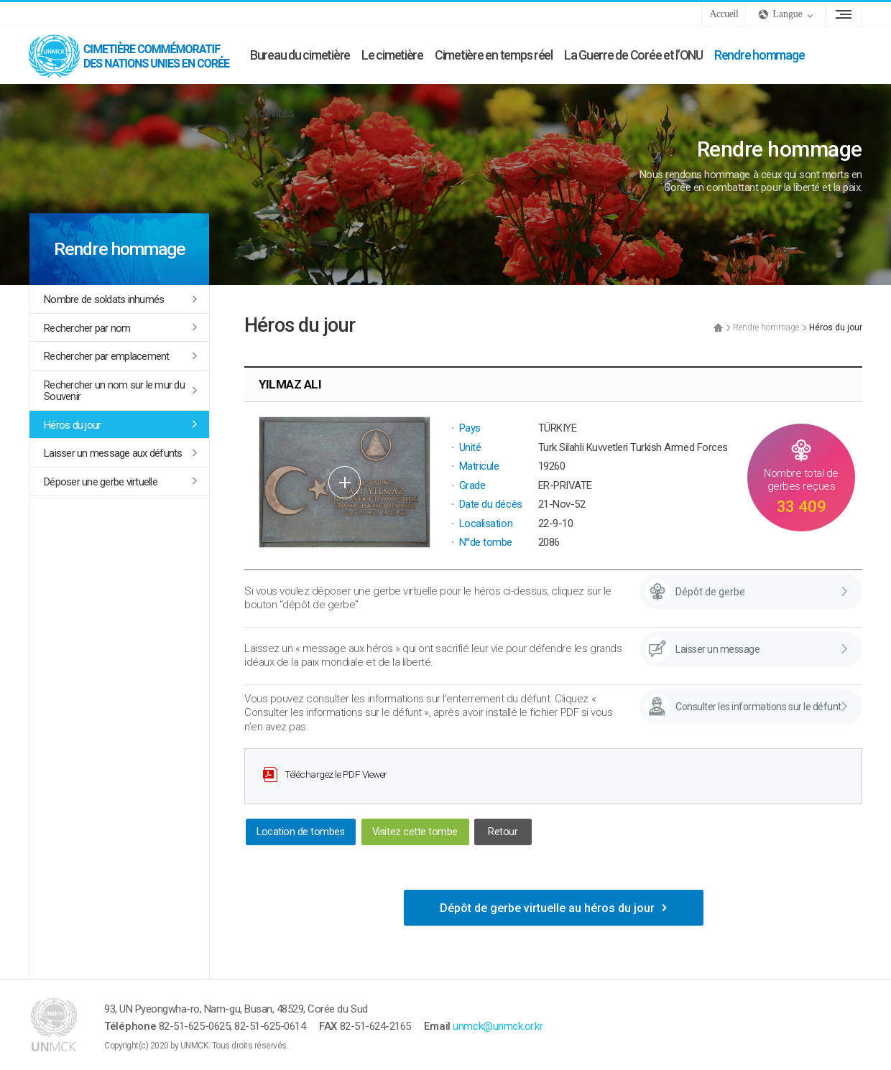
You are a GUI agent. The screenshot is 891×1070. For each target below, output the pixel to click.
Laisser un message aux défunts (113, 453)
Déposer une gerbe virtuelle (100, 481)
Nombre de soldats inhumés (104, 299)
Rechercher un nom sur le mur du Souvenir (114, 391)
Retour (502, 832)
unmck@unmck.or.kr (498, 1026)
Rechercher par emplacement (107, 356)
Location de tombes (300, 832)
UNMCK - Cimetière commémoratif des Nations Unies (136, 55)
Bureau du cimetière (300, 54)
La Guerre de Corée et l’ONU (633, 54)
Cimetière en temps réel (494, 54)
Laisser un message (717, 649)
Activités (272, 112)
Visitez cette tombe (415, 832)
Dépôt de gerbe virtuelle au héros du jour (547, 908)
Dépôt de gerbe (710, 591)
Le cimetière (392, 54)
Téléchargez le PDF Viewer (336, 774)
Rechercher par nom (87, 328)
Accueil (723, 14)
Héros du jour (72, 425)
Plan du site (844, 14)
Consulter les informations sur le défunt (758, 706)
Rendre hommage (759, 54)
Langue (787, 14)
